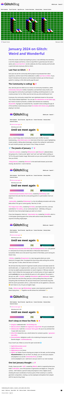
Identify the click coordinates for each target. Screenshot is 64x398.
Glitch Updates (4, 9)
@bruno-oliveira (16, 327)
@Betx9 (35, 366)
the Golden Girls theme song (40, 106)
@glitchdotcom (15, 350)
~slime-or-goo (17, 288)
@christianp (42, 194)
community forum (31, 356)
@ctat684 (47, 214)
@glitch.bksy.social (16, 348)
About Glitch (13, 390)
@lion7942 (14, 333)
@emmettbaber (15, 337)
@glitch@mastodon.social (18, 346)
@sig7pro (14, 324)
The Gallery (19, 209)
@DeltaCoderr (15, 329)
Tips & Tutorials (12, 9)
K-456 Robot (15, 368)
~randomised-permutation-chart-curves (20, 194)
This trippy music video (15, 207)
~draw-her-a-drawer (14, 152)
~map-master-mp (32, 214)
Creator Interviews (29, 9)
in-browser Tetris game (32, 329)
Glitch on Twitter (22, 390)
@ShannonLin (31, 152)
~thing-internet (13, 161)
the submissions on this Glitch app (45, 99)
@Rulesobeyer (27, 288)
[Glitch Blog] (10, 4)
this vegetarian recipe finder (33, 327)
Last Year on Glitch (44, 76)
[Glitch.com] (61, 390)
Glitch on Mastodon (31, 390)
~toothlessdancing (26, 339)
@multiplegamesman (38, 248)
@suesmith (12, 104)
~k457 (24, 366)
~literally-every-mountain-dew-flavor (19, 248)
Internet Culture (47, 9)
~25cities (11, 258)
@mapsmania (25, 258)
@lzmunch (28, 161)
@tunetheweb (45, 276)
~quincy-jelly (12, 201)
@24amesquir (27, 201)
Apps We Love (21, 9)
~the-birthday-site (31, 324)
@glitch (13, 352)
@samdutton (34, 276)
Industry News (38, 9)
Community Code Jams (15, 90)
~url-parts (22, 276)
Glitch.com (54, 4)
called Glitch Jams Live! (23, 140)
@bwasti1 (41, 152)
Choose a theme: (5, 393)
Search (60, 4)
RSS (17, 390)
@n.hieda (32, 207)
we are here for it (20, 64)
